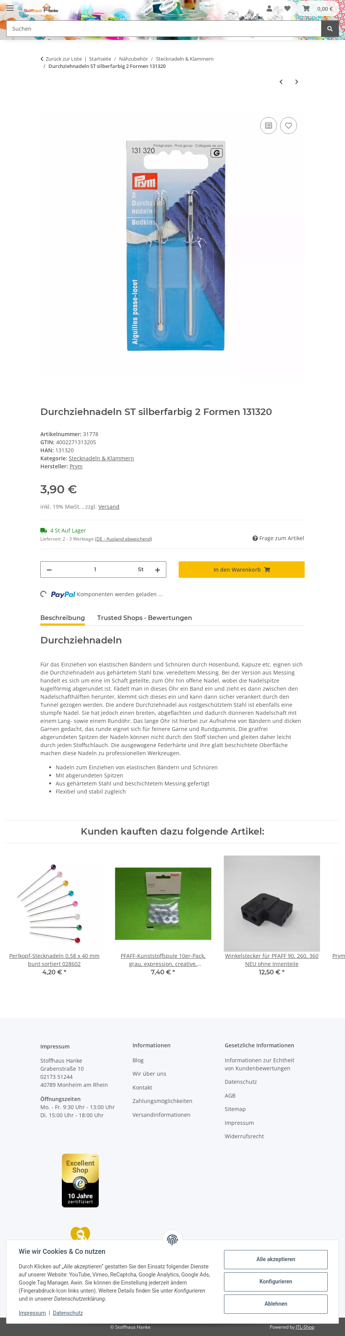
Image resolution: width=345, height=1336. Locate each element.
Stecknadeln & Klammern (101, 458)
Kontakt (142, 1087)
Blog (138, 1060)
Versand (108, 506)
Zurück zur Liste (64, 58)
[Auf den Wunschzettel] (288, 125)
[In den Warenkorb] (46, 107)
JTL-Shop (305, 1327)
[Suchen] (330, 28)
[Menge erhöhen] (157, 569)
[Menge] (95, 569)
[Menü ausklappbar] (10, 5)
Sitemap (235, 1109)
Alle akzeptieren (275, 1259)
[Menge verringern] (49, 569)
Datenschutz (68, 1313)
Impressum (32, 1313)
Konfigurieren (275, 1281)
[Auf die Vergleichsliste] (268, 125)
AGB (230, 1095)
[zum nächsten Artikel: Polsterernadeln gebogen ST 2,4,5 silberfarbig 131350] (297, 81)
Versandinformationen (162, 1114)
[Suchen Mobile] (164, 28)
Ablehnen (275, 1304)
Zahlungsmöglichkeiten (162, 1101)
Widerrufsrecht (244, 1136)
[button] (269, 8)
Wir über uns (149, 1073)
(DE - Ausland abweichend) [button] (123, 539)
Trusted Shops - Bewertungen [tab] (144, 618)
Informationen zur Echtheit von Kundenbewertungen (259, 1064)
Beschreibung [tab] (62, 618)
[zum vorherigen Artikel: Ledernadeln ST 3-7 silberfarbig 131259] (281, 81)
